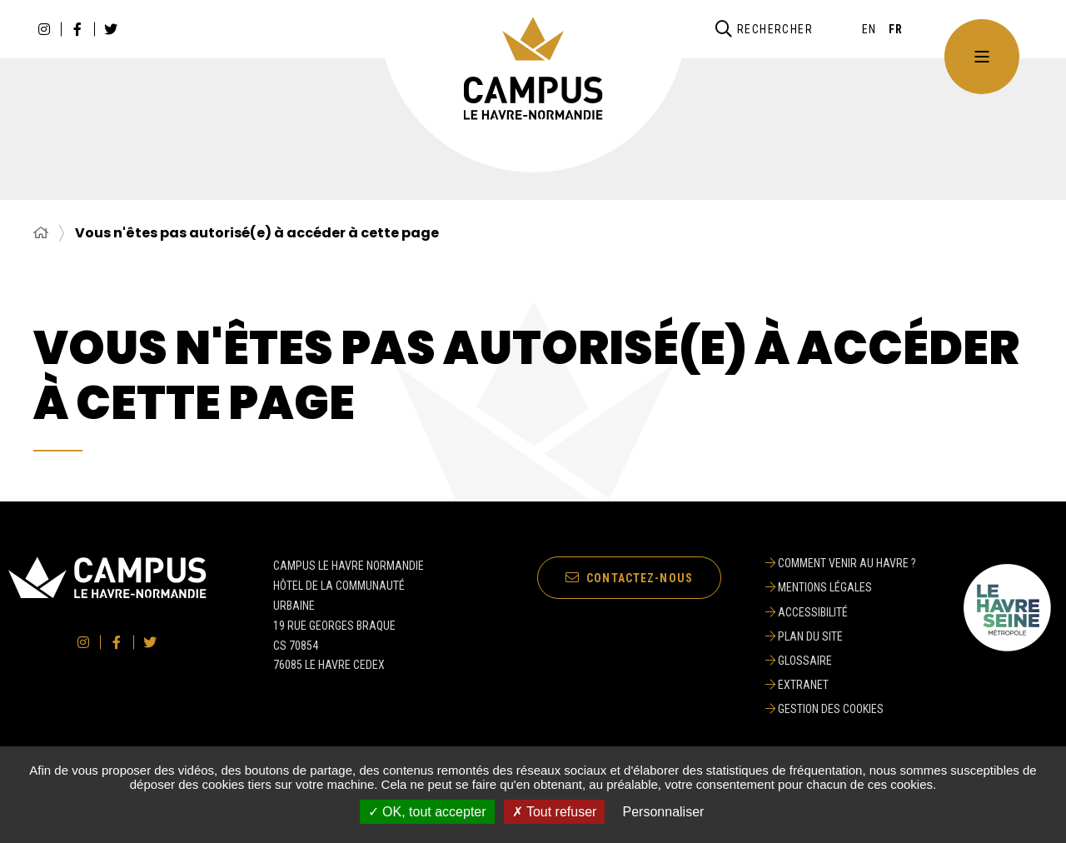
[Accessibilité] (840, 612)
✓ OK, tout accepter (427, 812)
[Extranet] (840, 684)
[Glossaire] (840, 660)
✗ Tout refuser (554, 812)
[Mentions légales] (840, 587)
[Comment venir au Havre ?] (840, 563)
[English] (869, 29)
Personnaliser (664, 812)
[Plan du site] (840, 636)
